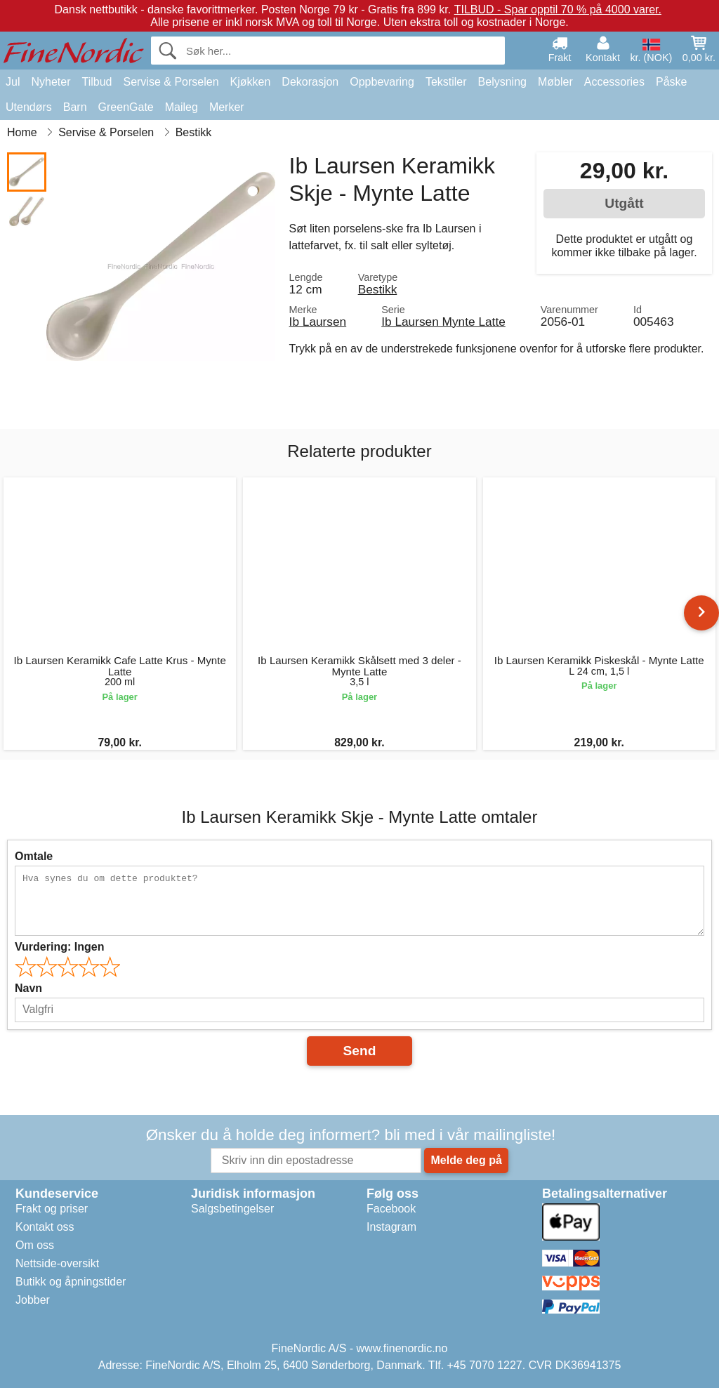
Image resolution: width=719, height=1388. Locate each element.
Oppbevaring (382, 82)
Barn (75, 107)
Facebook (391, 1209)
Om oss (34, 1245)
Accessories (614, 82)
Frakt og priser (51, 1209)
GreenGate (126, 107)
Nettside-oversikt (57, 1263)
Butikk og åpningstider (70, 1282)
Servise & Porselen (170, 82)
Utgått (624, 203)
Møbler (555, 82)
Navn (28, 988)
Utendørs (29, 107)
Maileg (181, 107)
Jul (13, 82)
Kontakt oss (44, 1227)
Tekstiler (446, 82)
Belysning (502, 82)
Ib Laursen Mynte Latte (443, 322)
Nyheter (50, 82)
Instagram (391, 1227)
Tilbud (96, 82)
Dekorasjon (310, 82)
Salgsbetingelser (232, 1209)
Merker (226, 107)
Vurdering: (59, 947)
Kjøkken (250, 82)
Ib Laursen (318, 322)
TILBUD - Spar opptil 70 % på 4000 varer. (557, 9)
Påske (671, 82)
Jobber (32, 1300)
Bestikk (377, 289)
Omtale (34, 856)
